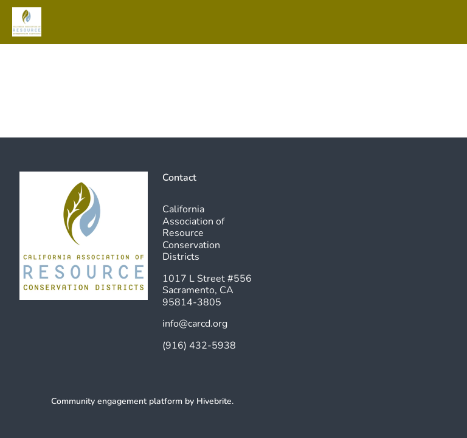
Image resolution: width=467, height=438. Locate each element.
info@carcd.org (194, 323)
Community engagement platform (116, 401)
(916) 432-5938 (199, 345)
